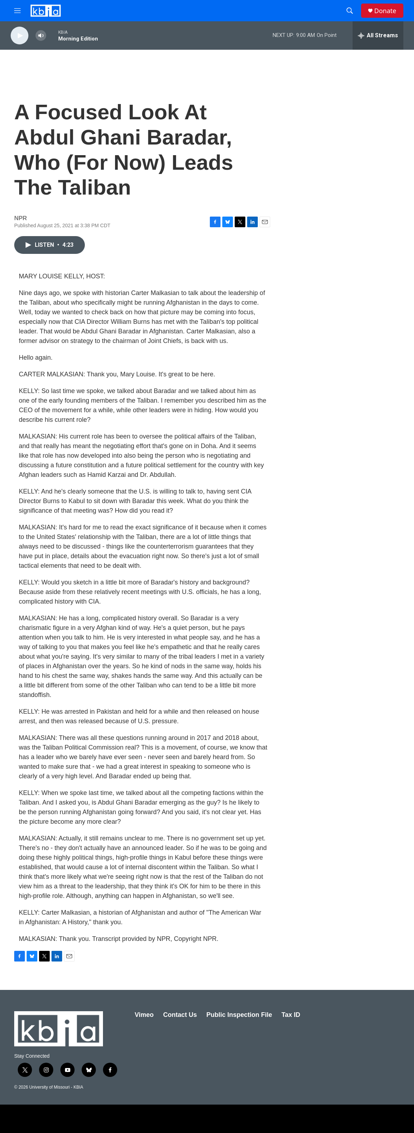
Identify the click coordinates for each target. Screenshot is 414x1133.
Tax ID (291, 1014)
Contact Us (180, 1014)
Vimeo (144, 1014)
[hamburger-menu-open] (17, 11)
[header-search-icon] (349, 10)
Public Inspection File (239, 1014)
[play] (19, 36)
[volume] (41, 36)
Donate (385, 11)
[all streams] (378, 35)
